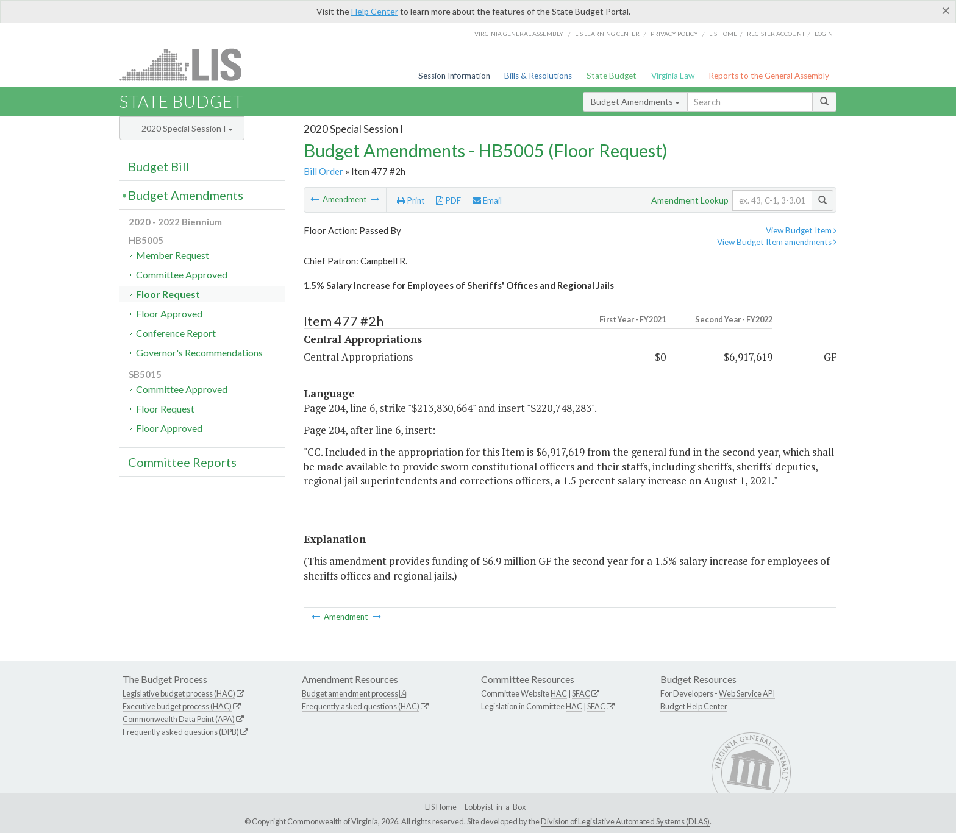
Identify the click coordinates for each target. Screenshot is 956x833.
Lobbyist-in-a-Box (495, 807)
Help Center (374, 11)
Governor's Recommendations (199, 352)
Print (411, 200)
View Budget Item (801, 230)
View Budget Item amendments (776, 242)
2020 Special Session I (187, 128)
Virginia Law (672, 75)
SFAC (581, 693)
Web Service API (747, 693)
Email (487, 200)
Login (824, 33)
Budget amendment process (350, 693)
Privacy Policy (674, 33)
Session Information (454, 75)
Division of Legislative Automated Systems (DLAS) (625, 821)
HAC (559, 693)
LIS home (723, 33)
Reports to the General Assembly (768, 75)
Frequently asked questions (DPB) (181, 732)
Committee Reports (182, 462)
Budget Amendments (635, 101)
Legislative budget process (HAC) (179, 693)
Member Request (172, 255)
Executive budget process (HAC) (177, 706)
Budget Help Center (693, 706)
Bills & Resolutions (538, 75)
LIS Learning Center (607, 33)
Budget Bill (159, 166)
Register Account (776, 33)
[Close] (946, 10)
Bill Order (323, 171)
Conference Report (176, 333)
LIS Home (441, 807)
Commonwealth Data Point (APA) (179, 719)
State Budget (612, 75)
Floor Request (168, 294)
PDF (448, 200)
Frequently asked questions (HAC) (360, 706)
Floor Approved (169, 313)
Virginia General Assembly (518, 33)
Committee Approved (181, 274)
